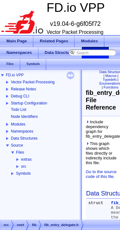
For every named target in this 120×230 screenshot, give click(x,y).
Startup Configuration (29, 103)
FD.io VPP (15, 75)
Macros (110, 76)
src (23, 166)
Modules (18, 124)
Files (20, 152)
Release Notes (23, 89)
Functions (111, 87)
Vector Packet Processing (33, 82)
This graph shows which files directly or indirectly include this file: (101, 153)
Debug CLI (20, 96)
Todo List (18, 109)
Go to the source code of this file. (101, 174)
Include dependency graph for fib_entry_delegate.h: (101, 129)
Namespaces (22, 131)
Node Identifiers (24, 116)
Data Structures (24, 138)
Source (17, 145)
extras (26, 159)
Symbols (23, 173)
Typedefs (109, 79)
